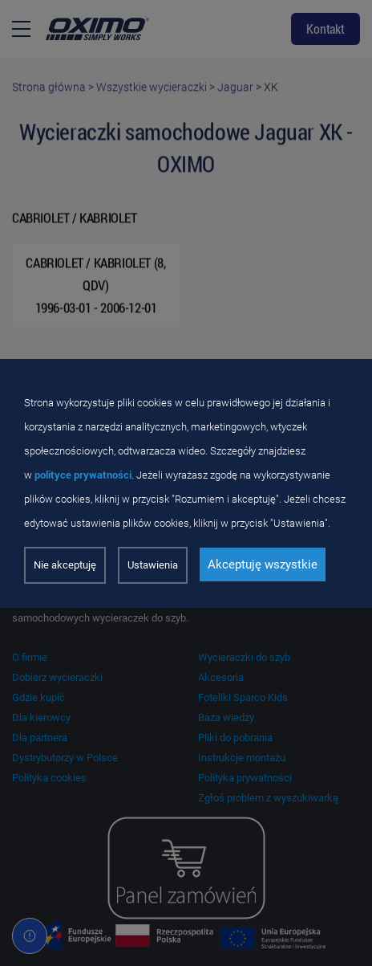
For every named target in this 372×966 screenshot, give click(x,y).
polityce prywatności (82, 475)
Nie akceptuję (65, 565)
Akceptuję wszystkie (262, 564)
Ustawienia (152, 565)
